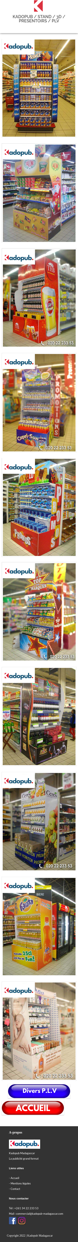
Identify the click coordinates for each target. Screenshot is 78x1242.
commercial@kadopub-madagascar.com (39, 1213)
